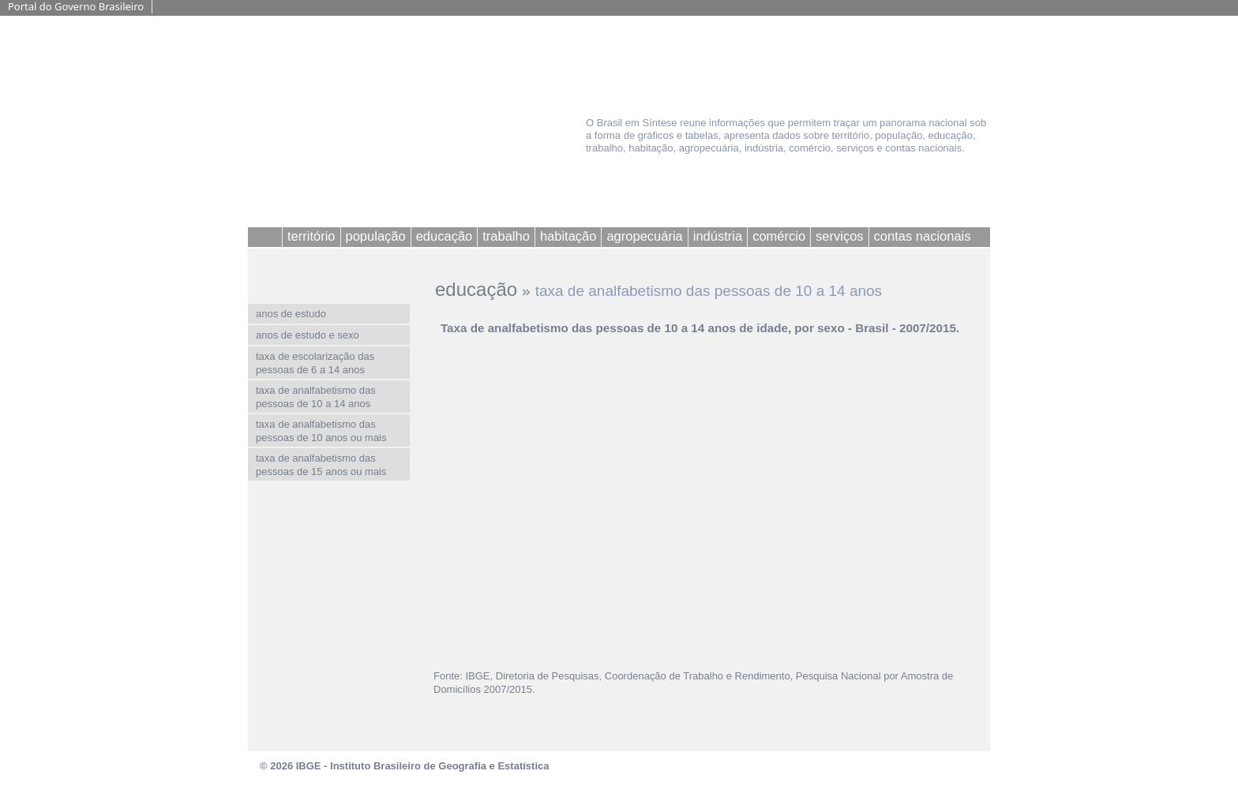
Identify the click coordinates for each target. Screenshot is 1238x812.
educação (476, 289)
